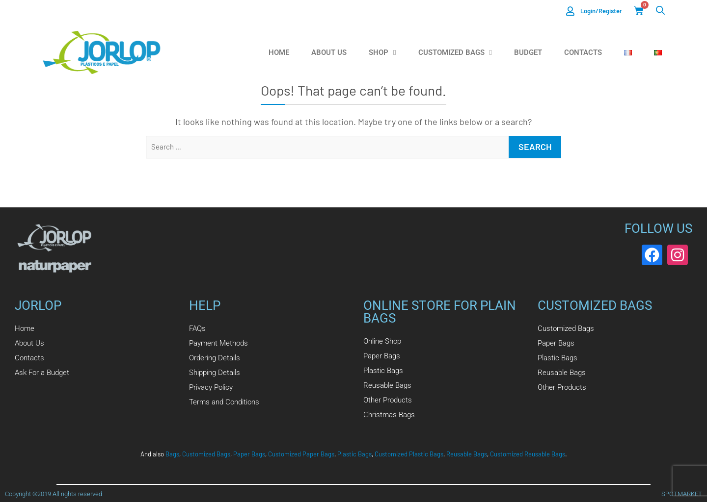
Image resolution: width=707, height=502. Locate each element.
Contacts (583, 52)
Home (279, 52)
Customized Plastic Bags (409, 454)
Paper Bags (249, 454)
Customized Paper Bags (301, 454)
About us (329, 52)
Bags (172, 454)
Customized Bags (455, 52)
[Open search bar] (660, 10)
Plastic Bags (354, 454)
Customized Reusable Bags (527, 454)
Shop (382, 52)
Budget (528, 52)
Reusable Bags (466, 454)
